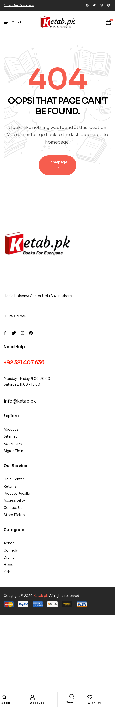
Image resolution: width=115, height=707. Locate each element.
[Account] (32, 697)
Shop (5, 703)
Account (37, 703)
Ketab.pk (40, 596)
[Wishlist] (89, 697)
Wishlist (94, 703)
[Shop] (3, 697)
